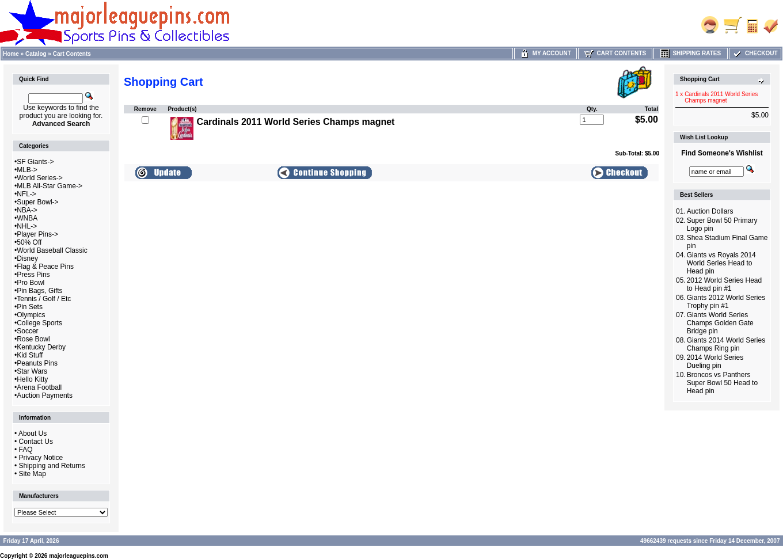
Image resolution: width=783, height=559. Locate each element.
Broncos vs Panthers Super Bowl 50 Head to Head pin (722, 383)
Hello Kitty (32, 379)
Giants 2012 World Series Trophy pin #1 (726, 302)
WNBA (27, 218)
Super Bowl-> (37, 202)
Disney (27, 258)
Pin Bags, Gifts (39, 291)
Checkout (754, 53)
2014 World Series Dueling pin (715, 361)
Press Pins (33, 275)
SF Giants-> (35, 162)
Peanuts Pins (37, 363)
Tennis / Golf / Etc (44, 299)
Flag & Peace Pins (45, 267)
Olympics (31, 315)
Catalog (36, 54)
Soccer (27, 331)
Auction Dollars (710, 211)
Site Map (32, 474)
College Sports (39, 323)
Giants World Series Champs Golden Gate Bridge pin (720, 323)
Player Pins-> (37, 234)
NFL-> (26, 194)
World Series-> (39, 178)
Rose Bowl (33, 339)
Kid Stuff (30, 355)
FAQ (26, 450)
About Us (32, 433)
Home (11, 54)
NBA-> (27, 210)
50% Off (29, 242)
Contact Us (36, 442)
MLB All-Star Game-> (49, 186)
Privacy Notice (41, 458)
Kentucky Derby (41, 347)
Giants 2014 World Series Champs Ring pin (726, 344)
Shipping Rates (690, 53)
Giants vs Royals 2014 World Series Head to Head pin (721, 263)
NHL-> (27, 226)
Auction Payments (45, 395)
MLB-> (27, 170)
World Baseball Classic (52, 250)
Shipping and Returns (52, 466)
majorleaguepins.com (78, 556)
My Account (545, 53)
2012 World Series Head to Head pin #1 (724, 284)
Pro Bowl (30, 283)
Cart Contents (72, 54)
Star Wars (32, 371)
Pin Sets (30, 307)
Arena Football (39, 387)
